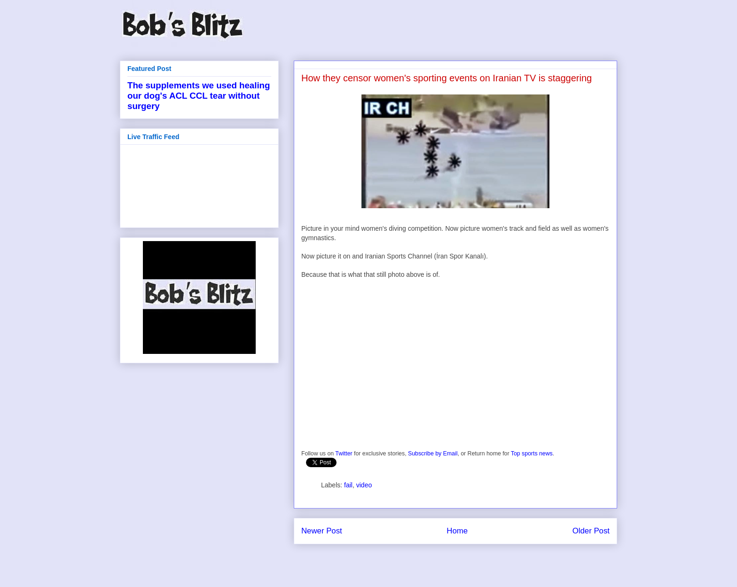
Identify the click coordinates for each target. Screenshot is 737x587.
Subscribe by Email (432, 453)
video (364, 485)
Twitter (343, 453)
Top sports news (532, 453)
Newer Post (321, 530)
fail (348, 485)
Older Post (591, 530)
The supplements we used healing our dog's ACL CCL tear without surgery (198, 95)
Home (457, 530)
